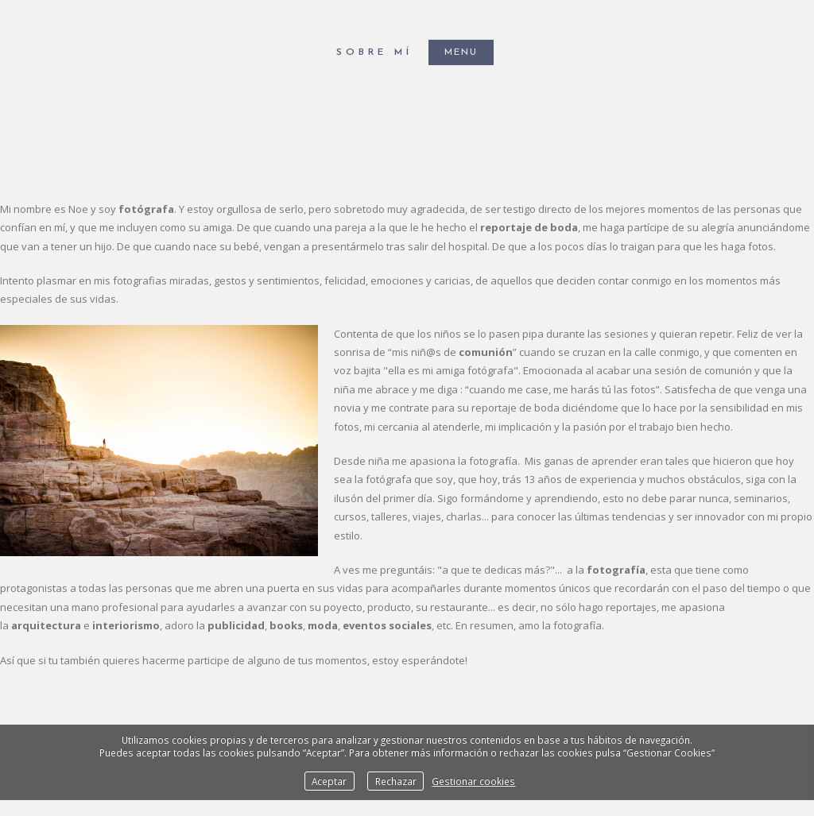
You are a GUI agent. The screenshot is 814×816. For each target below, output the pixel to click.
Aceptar (329, 781)
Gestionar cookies (473, 781)
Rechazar (396, 781)
